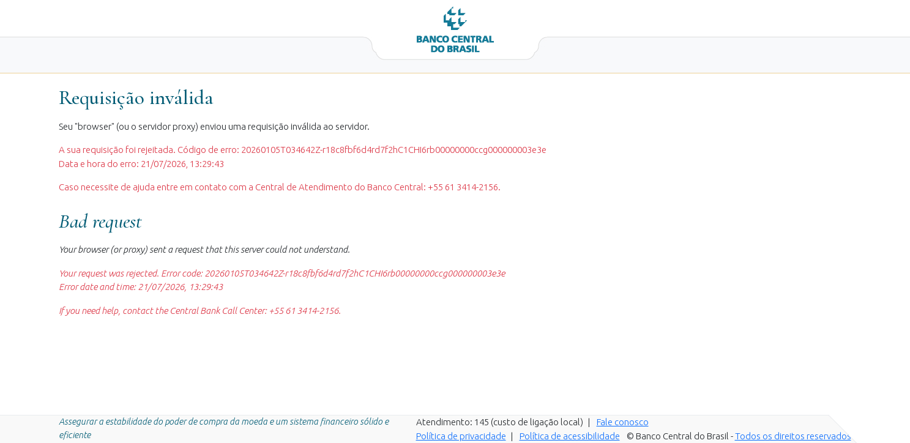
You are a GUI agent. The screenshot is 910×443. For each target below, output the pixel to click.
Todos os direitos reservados (793, 436)
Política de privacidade (461, 436)
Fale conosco (623, 422)
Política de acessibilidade (570, 436)
